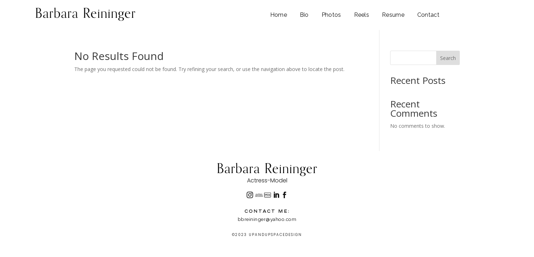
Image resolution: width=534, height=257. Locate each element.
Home (278, 15)
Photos (331, 15)
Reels (361, 15)
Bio (304, 15)
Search (448, 58)
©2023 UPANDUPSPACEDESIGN (267, 234)
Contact (428, 15)
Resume (393, 15)
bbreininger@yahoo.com (267, 219)
